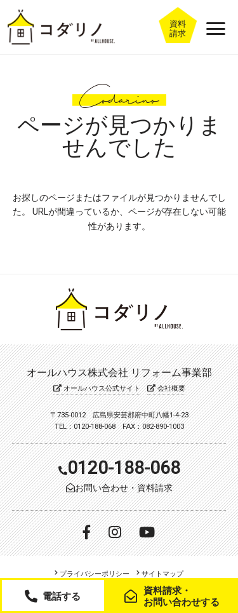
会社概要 (163, 388)
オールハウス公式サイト (99, 388)
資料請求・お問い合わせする (177, 596)
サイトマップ (159, 574)
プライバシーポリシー (92, 574)
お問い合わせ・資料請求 (120, 488)
